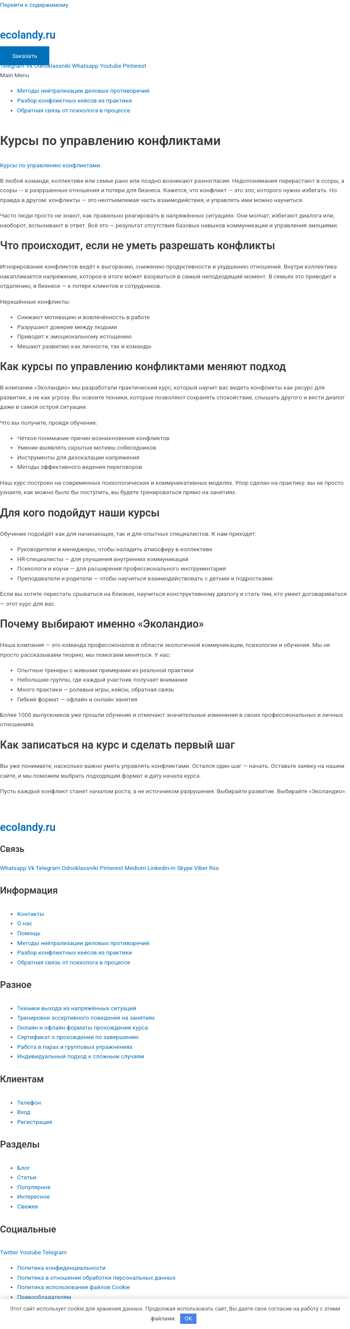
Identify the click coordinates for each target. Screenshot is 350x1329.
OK (188, 1318)
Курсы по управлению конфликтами (50, 165)
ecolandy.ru (27, 35)
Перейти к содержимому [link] (34, 4)
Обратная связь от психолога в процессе (73, 110)
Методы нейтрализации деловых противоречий (83, 90)
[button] (175, 75)
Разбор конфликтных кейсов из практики (74, 100)
